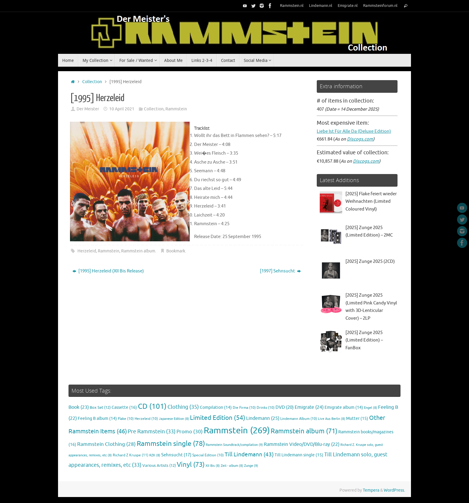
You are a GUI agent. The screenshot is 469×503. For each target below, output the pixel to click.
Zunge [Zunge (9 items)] (251, 466)
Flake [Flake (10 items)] (126, 419)
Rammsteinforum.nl (380, 5)
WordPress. (394, 490)
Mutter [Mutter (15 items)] (357, 418)
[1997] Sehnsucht (280, 271)
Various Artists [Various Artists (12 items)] (159, 465)
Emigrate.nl (348, 5)
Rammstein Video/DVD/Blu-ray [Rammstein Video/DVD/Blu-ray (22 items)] (301, 444)
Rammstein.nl (292, 5)
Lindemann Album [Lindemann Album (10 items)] (298, 419)
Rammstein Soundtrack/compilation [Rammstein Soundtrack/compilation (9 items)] (234, 445)
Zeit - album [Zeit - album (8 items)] (232, 466)
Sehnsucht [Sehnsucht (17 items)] (176, 455)
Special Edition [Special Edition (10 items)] (208, 455)
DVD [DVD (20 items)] (284, 407)
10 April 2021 (121, 109)
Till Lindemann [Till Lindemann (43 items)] (249, 454)
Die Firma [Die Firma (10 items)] (244, 408)
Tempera (371, 490)
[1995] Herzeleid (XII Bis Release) (108, 271)
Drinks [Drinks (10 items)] (266, 408)
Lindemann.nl (320, 5)
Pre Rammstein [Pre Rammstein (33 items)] (152, 431)
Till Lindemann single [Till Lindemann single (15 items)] (299, 455)
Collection (92, 81)
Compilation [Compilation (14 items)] (216, 407)
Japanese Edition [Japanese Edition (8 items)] (174, 419)
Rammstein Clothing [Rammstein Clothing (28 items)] (106, 444)
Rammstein (176, 109)
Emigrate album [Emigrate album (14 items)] (344, 407)
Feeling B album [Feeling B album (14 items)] (97, 418)
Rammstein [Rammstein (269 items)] (237, 430)
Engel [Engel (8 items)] (370, 408)
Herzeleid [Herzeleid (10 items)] (146, 419)
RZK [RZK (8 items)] (154, 455)
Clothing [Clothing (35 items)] (183, 407)
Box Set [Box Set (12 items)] (100, 407)
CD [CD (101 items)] (152, 406)
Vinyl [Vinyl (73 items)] (191, 465)
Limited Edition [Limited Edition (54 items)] (217, 418)
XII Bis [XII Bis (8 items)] (212, 466)
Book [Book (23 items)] (78, 407)
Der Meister (88, 109)
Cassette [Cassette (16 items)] (124, 407)
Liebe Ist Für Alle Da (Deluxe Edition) (354, 131)
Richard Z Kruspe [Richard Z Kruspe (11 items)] (130, 455)
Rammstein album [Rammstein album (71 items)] (304, 431)
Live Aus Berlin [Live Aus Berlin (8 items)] (331, 419)
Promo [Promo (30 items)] (189, 431)
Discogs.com (360, 139)
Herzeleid (86, 251)
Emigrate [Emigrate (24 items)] (309, 407)
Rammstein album (138, 251)
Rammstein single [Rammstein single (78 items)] (171, 443)
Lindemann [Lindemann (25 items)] (262, 418)
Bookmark (175, 251)
